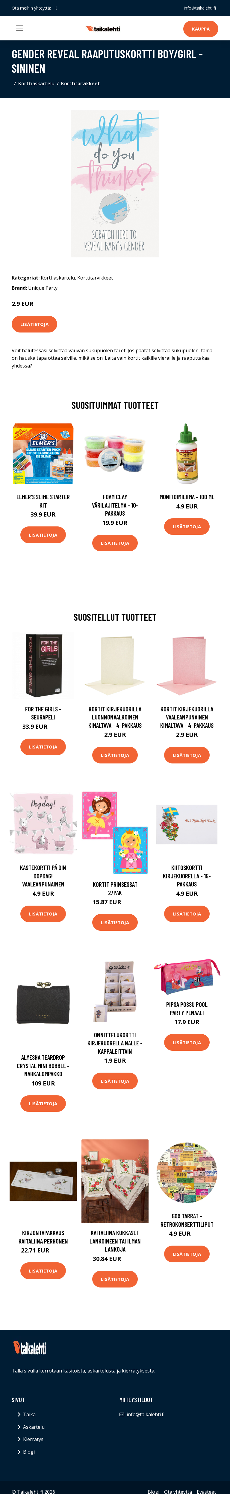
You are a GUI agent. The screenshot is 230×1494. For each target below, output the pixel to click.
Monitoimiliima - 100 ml (187, 496)
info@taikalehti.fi (200, 8)
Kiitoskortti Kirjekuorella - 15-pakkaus (187, 876)
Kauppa (201, 29)
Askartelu (34, 1427)
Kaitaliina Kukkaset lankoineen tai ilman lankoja (115, 1241)
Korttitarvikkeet (80, 83)
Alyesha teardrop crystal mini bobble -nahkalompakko (43, 1065)
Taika (29, 1414)
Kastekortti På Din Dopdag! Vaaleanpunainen (43, 876)
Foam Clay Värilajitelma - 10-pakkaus (115, 505)
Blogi (29, 1452)
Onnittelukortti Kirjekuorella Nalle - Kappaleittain (115, 1043)
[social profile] (56, 8)
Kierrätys (33, 1439)
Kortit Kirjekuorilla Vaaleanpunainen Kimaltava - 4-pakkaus (187, 717)
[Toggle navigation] (20, 28)
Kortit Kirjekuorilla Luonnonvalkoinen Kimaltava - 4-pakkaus (115, 717)
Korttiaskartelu (36, 83)
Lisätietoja (34, 324)
